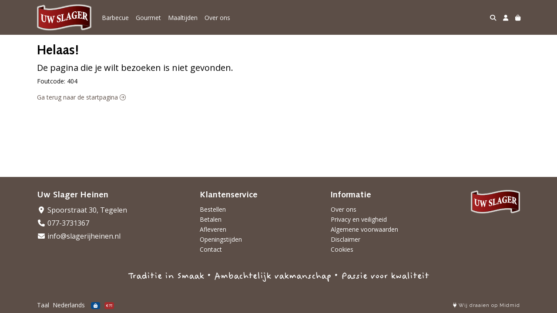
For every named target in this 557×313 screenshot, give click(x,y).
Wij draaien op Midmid (486, 305)
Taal (43, 305)
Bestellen (213, 209)
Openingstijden (221, 239)
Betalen (210, 219)
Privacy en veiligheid (359, 219)
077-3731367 (63, 223)
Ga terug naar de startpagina (81, 97)
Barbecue (115, 17)
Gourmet (148, 17)
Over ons (217, 17)
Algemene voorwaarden (364, 229)
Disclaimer (345, 239)
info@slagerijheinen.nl (79, 236)
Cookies (342, 249)
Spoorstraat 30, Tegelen (82, 210)
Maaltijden (183, 17)
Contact (211, 249)
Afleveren (213, 229)
